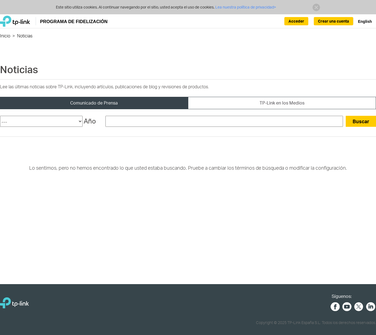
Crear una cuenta (333, 21)
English (365, 21)
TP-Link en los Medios (282, 103)
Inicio (5, 36)
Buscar (361, 121)
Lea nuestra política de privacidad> (245, 7)
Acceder (296, 21)
